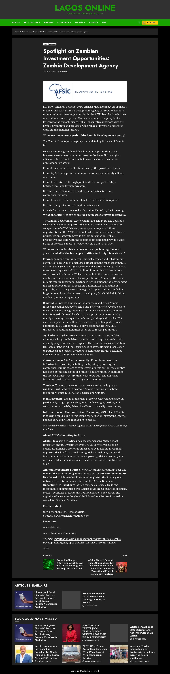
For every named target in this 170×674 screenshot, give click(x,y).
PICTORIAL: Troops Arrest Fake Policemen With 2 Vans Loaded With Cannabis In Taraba (71, 654)
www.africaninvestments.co (59, 533)
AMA (104, 22)
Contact (149, 23)
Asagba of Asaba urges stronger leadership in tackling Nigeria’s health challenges (119, 654)
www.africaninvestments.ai (98, 469)
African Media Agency (72, 425)
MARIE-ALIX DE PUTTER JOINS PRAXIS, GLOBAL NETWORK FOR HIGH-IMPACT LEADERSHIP (71, 633)
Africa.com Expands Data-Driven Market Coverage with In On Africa (71, 600)
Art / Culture (31, 22)
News (15, 22)
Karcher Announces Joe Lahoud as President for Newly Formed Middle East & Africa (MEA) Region (24, 654)
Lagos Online (85, 8)
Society (79, 22)
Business (48, 22)
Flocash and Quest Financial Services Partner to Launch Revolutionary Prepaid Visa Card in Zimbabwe (24, 600)
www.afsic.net (51, 527)
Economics (63, 22)
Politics (93, 22)
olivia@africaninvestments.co (71, 515)
